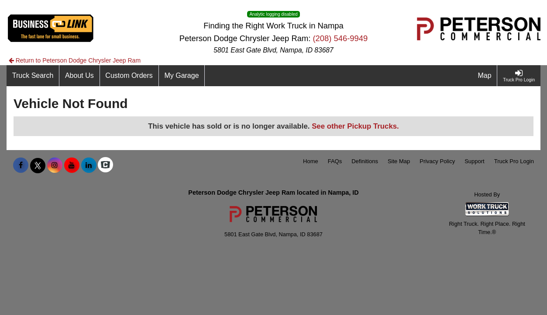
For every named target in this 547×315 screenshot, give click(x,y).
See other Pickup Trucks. (355, 126)
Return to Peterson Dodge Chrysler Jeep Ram (75, 60)
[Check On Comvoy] (105, 165)
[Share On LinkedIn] (88, 165)
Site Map (399, 161)
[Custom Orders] (129, 75)
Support (474, 161)
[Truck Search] (33, 75)
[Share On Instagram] (54, 165)
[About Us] (79, 75)
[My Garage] (182, 75)
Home (310, 161)
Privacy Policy (437, 161)
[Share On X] (37, 165)
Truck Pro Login (514, 161)
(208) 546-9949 (340, 38)
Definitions (364, 161)
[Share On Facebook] (20, 165)
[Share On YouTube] (71, 165)
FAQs (335, 161)
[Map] (485, 75)
